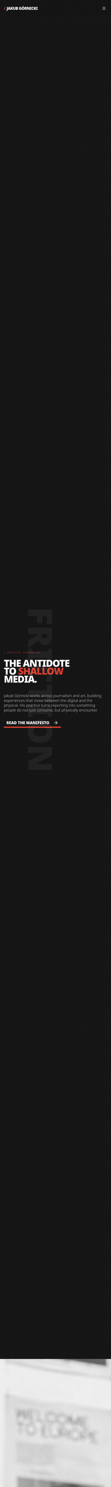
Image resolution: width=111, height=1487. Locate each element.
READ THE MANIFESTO (32, 722)
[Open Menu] (104, 8)
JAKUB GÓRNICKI (21, 8)
